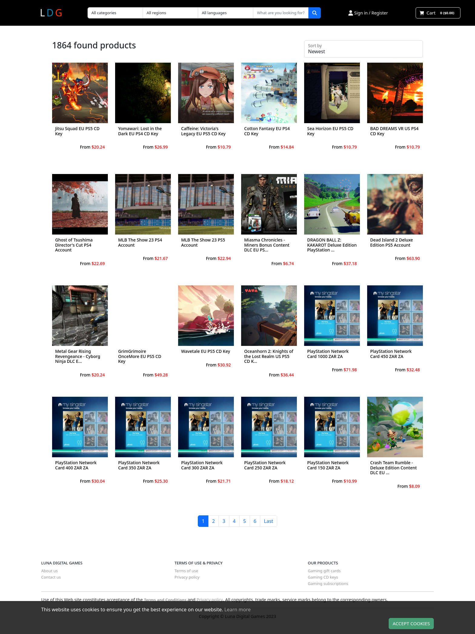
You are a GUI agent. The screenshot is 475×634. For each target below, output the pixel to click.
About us (49, 570)
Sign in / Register (368, 13)
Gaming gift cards (324, 570)
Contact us (51, 577)
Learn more (237, 609)
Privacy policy (186, 577)
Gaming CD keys (323, 577)
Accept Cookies (411, 623)
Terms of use (186, 570)
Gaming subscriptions (328, 583)
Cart (438, 13)
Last (268, 521)
